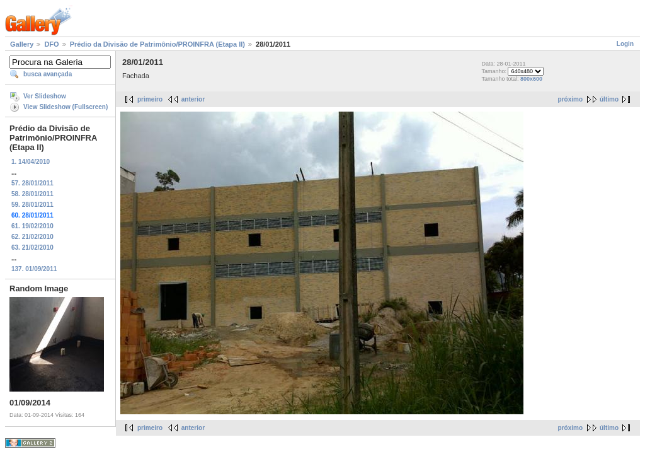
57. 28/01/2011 (32, 183)
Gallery (21, 44)
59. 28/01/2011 (32, 204)
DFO (51, 44)
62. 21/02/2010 (32, 236)
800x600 (531, 79)
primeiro (150, 99)
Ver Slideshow (44, 96)
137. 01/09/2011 (34, 268)
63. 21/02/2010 (32, 247)
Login (625, 43)
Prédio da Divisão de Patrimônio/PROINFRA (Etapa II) (157, 44)
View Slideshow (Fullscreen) (65, 106)
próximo (570, 99)
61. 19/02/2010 (32, 226)
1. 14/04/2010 (30, 161)
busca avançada (47, 74)
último (609, 99)
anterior (193, 99)
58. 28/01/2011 (32, 193)
